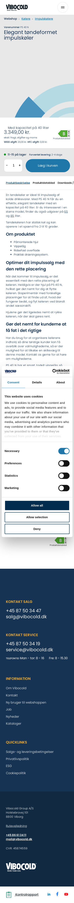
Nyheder (12, 716)
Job (9, 709)
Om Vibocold (16, 688)
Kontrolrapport (22, 894)
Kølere (26, 19)
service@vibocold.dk (29, 650)
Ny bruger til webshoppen (26, 702)
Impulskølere (44, 19)
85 (12, 216)
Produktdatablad (61, 138)
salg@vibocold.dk (26, 617)
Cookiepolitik (16, 773)
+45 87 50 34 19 (23, 644)
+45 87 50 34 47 (23, 611)
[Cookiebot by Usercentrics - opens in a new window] (52, 371)
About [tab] (60, 382)
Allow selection (37, 517)
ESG (9, 766)
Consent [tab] (13, 382)
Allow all (37, 505)
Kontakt (12, 695)
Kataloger (13, 723)
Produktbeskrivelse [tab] (18, 183)
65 (66, 212)
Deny (37, 529)
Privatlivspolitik (17, 759)
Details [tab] (37, 382)
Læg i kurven (48, 165)
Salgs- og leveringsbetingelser (30, 751)
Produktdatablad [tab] (44, 183)
